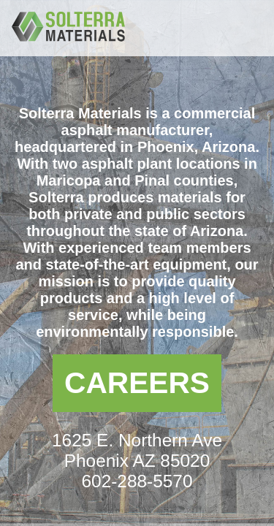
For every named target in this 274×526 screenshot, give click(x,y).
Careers (137, 383)
